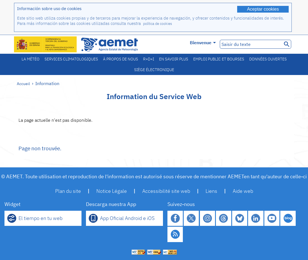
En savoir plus (173, 59)
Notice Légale (111, 191)
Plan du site (68, 191)
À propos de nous (120, 59)
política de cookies (157, 23)
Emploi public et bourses (218, 59)
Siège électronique (154, 69)
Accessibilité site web (166, 191)
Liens (211, 191)
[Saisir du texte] (250, 44)
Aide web (243, 191)
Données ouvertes (268, 59)
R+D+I (148, 59)
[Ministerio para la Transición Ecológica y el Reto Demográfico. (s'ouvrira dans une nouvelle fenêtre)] (45, 44)
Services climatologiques (71, 59)
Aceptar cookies (263, 9)
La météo (30, 59)
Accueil (23, 83)
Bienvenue (203, 42)
